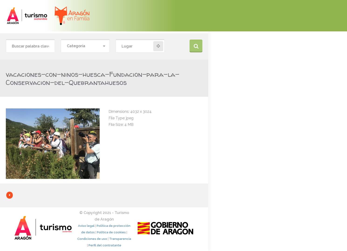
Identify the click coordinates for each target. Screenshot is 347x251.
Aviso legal (86, 226)
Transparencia (120, 239)
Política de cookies (111, 232)
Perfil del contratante (104, 245)
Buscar (196, 46)
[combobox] (85, 46)
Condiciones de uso (92, 239)
